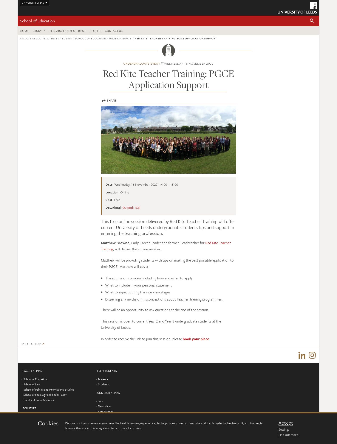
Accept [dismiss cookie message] (285, 422)
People (95, 30)
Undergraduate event (141, 63)
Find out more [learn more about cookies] (288, 434)
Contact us (113, 30)
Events (67, 38)
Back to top (30, 343)
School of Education (37, 21)
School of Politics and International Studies (48, 389)
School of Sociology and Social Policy (44, 395)
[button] (312, 21)
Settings (283, 429)
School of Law (31, 384)
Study (37, 30)
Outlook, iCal (131, 207)
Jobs (100, 401)
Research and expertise (67, 30)
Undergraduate (120, 38)
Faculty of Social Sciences (39, 38)
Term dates (104, 406)
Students (103, 384)
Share (111, 100)
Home (24, 30)
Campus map (105, 411)
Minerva (103, 379)
